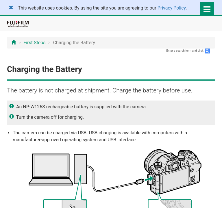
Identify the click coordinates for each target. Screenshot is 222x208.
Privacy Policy (172, 8)
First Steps (34, 42)
